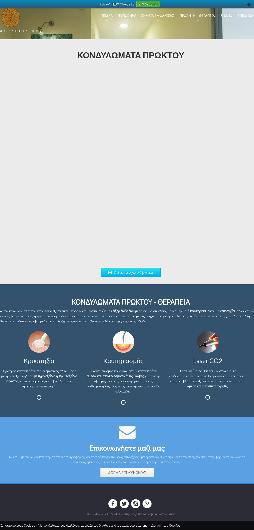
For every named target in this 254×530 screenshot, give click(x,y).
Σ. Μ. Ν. (226, 16)
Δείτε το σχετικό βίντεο (130, 272)
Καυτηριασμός (123, 360)
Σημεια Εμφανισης (157, 16)
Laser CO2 (207, 360)
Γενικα (107, 16)
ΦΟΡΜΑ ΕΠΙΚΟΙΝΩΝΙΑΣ (128, 472)
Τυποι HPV (127, 16)
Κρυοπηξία (39, 360)
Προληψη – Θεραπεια (197, 16)
